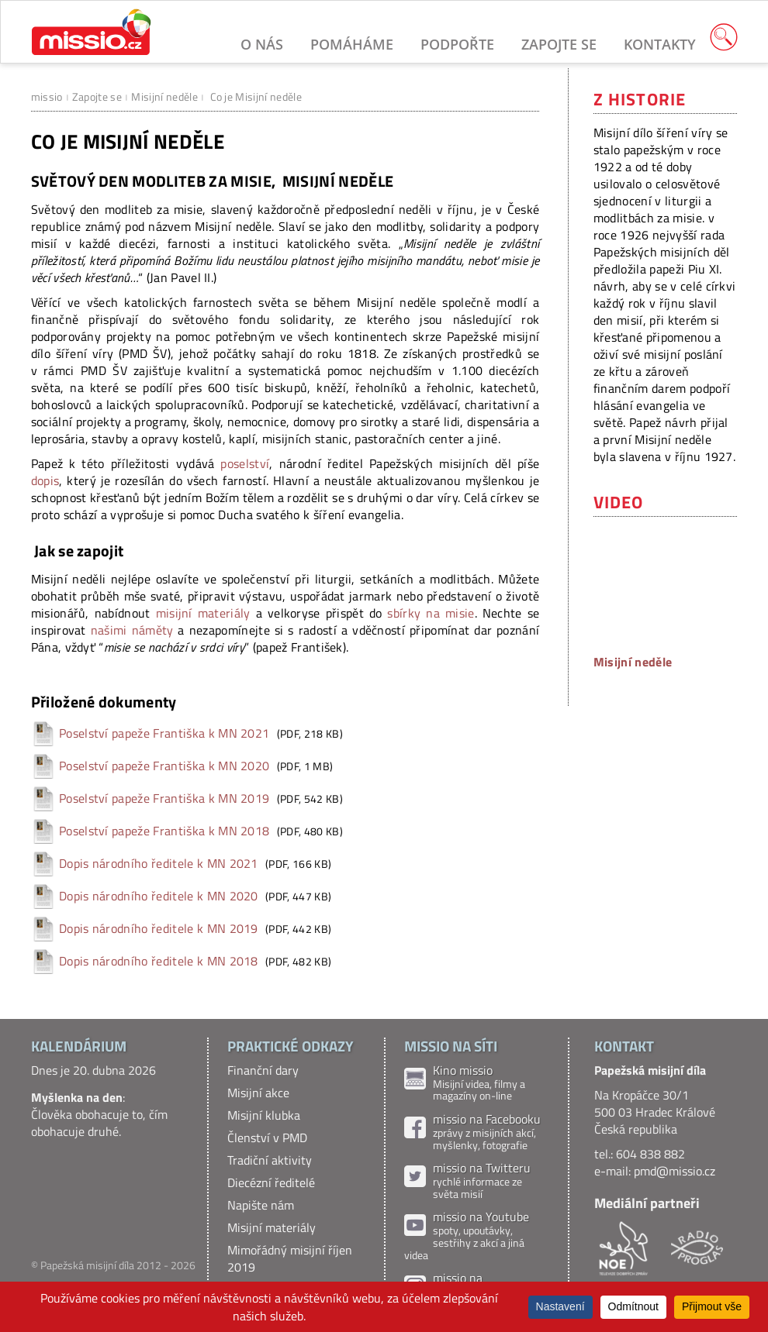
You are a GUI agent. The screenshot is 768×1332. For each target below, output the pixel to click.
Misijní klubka (263, 1115)
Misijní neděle (164, 96)
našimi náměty (132, 630)
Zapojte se (559, 44)
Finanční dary (263, 1070)
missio (47, 96)
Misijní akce (258, 1092)
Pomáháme (351, 44)
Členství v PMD (267, 1137)
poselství (244, 463)
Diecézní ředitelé (271, 1182)
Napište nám (260, 1205)
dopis (45, 480)
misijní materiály (203, 613)
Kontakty (660, 44)
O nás (261, 44)
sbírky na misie (430, 613)
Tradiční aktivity (269, 1160)
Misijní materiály (271, 1227)
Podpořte (457, 44)
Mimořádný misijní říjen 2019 (289, 1258)
